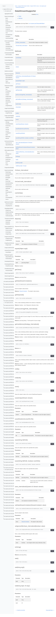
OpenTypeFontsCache (9, 147)
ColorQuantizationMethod (10, 52)
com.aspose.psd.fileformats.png (10, 330)
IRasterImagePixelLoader (10, 275)
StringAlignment (9, 205)
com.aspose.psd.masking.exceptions (11, 442)
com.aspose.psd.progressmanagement (11, 459)
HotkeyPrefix (8, 101)
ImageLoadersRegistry (9, 115)
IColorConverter (9, 230)
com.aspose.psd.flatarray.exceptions (11, 429)
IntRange (7, 122)
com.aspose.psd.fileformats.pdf (10, 327)
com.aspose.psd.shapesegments (10, 464)
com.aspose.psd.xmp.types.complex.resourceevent (14, 508)
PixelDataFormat (9, 157)
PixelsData (8, 161)
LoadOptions (8, 132)
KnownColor (8, 125)
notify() (17, 113)
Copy (49, 27)
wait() (17, 159)
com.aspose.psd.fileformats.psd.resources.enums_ (14, 409)
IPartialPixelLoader (9, 265)
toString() (18, 156)
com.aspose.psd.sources (9, 467)
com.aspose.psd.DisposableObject (36, 23)
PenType (7, 155)
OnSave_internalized (20, 42)
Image (7, 103)
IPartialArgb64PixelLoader (10, 264)
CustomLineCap (9, 64)
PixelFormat (8, 159)
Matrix (7, 134)
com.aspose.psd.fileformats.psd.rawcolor (12, 404)
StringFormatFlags (9, 212)
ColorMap (7, 42)
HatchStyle (8, 100)
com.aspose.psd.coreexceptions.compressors (13, 292)
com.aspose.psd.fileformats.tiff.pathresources (13, 426)
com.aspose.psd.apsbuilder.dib (10, 281)
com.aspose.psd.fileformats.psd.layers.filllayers (13, 349)
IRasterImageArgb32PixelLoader (11, 273)
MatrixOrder (8, 136)
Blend (7, 18)
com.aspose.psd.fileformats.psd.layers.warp (12, 398)
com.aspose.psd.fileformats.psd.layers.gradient (13, 354)
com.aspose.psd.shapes (8, 462)
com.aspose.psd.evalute (8, 300)
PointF (7, 164)
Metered (7, 138)
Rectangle (8, 175)
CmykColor (8, 29)
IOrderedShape (9, 258)
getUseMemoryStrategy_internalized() (24, 99)
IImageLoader (8, 244)
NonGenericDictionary (9, 141)
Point (7, 162)
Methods (20, 18)
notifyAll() (18, 116)
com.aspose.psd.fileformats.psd (10, 332)
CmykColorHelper (9, 30)
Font (6, 89)
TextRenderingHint (9, 215)
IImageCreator (8, 233)
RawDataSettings (9, 173)
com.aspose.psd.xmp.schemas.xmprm (11, 488)
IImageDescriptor (9, 238)
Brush (7, 20)
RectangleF (8, 177)
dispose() (18, 73)
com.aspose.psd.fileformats (9, 310)
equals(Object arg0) (20, 80)
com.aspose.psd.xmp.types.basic (10, 494)
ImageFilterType (9, 112)
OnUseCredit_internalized (21, 45)
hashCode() (18, 104)
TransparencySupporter (9, 218)
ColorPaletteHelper (9, 50)
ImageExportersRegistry (9, 111)
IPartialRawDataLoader (9, 268)
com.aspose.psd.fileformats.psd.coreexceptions (13, 335)
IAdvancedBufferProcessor (10, 226)
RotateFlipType (9, 186)
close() (17, 66)
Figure (7, 81)
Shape (7, 190)
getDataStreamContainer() (22, 87)
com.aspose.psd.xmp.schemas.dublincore (12, 472)
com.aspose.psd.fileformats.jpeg (10, 321)
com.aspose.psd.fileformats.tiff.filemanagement (13, 420)
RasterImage (8, 172)
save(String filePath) (20, 133)
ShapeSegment (9, 192)
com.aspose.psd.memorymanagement (11, 451)
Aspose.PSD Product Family (23, 5)
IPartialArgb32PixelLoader (10, 261)
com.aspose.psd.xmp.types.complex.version (12, 516)
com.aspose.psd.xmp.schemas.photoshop (12, 477)
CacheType (8, 25)
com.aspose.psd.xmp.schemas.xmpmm (12, 486)
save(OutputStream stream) (22, 124)
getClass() (18, 83)
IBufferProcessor (9, 228)
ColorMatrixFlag (9, 46)
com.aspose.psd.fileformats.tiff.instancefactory (13, 423)
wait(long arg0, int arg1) (21, 165)
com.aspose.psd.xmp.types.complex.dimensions (13, 502)
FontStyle (7, 92)
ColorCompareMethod (9, 40)
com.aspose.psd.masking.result (10, 448)
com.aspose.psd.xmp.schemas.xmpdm (11, 483)
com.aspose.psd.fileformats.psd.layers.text (12, 393)
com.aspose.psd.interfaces (9, 440)
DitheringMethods (9, 79)
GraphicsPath (8, 96)
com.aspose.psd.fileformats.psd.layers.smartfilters (14, 382)
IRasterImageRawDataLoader (11, 278)
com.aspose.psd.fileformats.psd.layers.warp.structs (14, 401)
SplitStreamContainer (9, 202)
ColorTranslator (9, 54)
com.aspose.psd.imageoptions (10, 437)
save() (17, 119)
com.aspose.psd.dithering (9, 298)
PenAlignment (8, 153)
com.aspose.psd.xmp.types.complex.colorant (13, 499)
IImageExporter (9, 240)
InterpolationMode (9, 123)
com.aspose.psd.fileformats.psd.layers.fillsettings (13, 352)
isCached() (18, 107)
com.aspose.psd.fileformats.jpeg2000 (11, 324)
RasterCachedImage (9, 170)
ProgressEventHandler (9, 167)
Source (7, 199)
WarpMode (8, 222)
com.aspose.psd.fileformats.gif (10, 319)
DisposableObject (9, 75)
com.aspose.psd (8, 10)
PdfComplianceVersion (9, 150)
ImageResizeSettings (9, 120)
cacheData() (18, 57)
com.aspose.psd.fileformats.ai (10, 313)
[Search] (7, 6)
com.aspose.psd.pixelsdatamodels (11, 456)
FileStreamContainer (9, 85)
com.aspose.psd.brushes (9, 286)
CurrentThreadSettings (9, 62)
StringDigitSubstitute (9, 208)
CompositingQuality (9, 60)
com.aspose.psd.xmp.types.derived (11, 519)
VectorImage (8, 220)
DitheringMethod (9, 77)
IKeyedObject (8, 252)
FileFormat (8, 82)
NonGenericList (9, 142)
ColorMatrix (8, 44)
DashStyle (8, 68)
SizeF (7, 195)
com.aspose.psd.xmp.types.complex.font (12, 505)
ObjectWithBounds (9, 144)
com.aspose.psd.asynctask (9, 284)
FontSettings (8, 91)
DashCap (7, 66)
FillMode (7, 87)
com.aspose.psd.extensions (9, 308)
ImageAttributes (9, 105)
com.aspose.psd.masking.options (10, 445)
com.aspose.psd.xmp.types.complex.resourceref (13, 510)
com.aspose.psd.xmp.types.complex (11, 497)
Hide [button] (36, 14)
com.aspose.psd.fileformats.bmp (10, 316)
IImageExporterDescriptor (10, 243)
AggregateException (9, 13)
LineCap (7, 129)
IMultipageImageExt (9, 254)
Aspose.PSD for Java (7, 9)
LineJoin (7, 131)
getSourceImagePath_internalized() (24, 94)
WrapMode (8, 223)
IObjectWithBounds (9, 256)
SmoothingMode (9, 197)
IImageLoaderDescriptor (9, 247)
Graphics (7, 94)
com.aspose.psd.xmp (9, 469)
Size (6, 193)
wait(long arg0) (19, 162)
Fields (19, 16)
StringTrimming (9, 213)
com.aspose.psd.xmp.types (9, 491)
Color (7, 32)
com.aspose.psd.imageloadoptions (11, 434)
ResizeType (8, 181)
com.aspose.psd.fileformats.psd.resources (12, 407)
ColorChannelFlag (9, 38)
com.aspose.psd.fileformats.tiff (10, 415)
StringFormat (8, 210)
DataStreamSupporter (9, 73)
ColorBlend (8, 36)
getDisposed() (19, 90)
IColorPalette (8, 232)
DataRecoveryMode (9, 71)
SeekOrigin (8, 188)
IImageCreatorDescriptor (10, 236)
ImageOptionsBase (9, 117)
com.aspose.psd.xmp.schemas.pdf (11, 475)
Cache (7, 23)
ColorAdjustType (9, 34)
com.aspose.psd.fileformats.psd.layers (11, 338)
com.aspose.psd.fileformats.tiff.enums (11, 418)
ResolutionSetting (9, 182)
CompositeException (9, 57)
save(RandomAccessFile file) (22, 128)
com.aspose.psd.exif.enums (9, 305)
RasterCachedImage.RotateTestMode (12, 16)
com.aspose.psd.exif (9, 302)
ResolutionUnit (9, 184)
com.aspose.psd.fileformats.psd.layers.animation (13, 346)
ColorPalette (8, 48)
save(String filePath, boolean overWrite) (25, 138)
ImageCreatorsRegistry (9, 108)
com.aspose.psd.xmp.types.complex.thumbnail (13, 513)
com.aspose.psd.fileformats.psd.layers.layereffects (14, 357)
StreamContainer (9, 203)
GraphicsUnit (8, 98)
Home (16, 5)
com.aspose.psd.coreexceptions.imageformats (13, 295)
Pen (6, 152)
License (7, 127)
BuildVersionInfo (9, 21)
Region (7, 179)
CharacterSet (8, 27)
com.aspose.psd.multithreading (10, 453)
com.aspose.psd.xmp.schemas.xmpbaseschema (13, 480)
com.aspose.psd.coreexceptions (10, 289)
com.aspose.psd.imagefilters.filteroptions (12, 431)
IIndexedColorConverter (9, 250)
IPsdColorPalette (9, 270)
